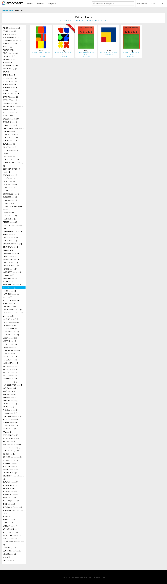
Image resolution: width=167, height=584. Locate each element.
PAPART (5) (8, 407)
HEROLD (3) (10, 269)
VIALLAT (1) (10, 538)
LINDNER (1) (10, 347)
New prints (52, 3)
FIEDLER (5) (10, 222)
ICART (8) (8, 275)
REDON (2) (9, 441)
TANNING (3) (11, 491)
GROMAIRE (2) (11, 253)
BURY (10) (8, 116)
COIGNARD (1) (10, 150)
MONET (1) (9, 397)
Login (153, 3)
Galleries (40, 3)
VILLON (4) (9, 548)
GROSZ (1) (9, 256)
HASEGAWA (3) (11, 266)
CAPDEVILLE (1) (10, 125)
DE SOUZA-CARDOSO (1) (11, 170)
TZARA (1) (9, 520)
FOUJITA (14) (12, 226)
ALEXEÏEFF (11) (12, 40)
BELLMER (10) (10, 81)
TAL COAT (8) (10, 485)
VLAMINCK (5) (12, 551)
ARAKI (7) (10, 44)
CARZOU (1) (9, 131)
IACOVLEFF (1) (12, 272)
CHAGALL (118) (10, 135)
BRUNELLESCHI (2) (13, 106)
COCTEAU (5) (9, 147)
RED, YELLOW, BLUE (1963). (108, 52)
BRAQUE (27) (11, 97)
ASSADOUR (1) (8, 50)
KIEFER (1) (9, 291)
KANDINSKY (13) (12, 285)
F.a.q (103, 577)
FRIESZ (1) (9, 234)
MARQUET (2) (10, 369)
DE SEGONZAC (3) (13, 164)
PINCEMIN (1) (12, 416)
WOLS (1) (6, 557)
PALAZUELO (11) (11, 404)
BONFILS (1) (9, 84)
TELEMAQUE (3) (11, 501)
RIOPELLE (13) (11, 448)
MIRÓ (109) (9, 391)
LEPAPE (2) (10, 344)
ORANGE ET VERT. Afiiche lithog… (86, 53)
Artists (30, 3)
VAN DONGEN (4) (11, 529)
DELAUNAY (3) (10, 184)
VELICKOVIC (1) (12, 535)
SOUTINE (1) (10, 466)
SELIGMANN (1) (10, 460)
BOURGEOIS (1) (11, 94)
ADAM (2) (11, 28)
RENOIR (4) (12, 444)
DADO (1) (6, 153)
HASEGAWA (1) (11, 263)
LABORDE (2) (9, 307)
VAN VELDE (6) (10, 532)
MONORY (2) (10, 401)
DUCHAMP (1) (10, 200)
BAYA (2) (6, 72)
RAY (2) (7, 432)
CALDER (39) (11, 119)
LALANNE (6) (13, 313)
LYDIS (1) (9, 354)
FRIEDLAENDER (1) (12, 231)
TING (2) (9, 504)
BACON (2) (9, 59)
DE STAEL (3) (10, 175)
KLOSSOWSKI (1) (11, 300)
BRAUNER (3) (10, 103)
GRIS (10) (8, 250)
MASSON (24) (10, 379)
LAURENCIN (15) (11, 322)
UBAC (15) (8, 523)
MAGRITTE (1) (10, 357)
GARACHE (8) (10, 238)
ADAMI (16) (9, 31)
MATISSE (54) (10, 382)
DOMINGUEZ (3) (11, 194)
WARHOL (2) (9, 554)
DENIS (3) (9, 188)
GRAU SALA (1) (10, 247)
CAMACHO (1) (10, 122)
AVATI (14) (9, 56)
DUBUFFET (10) (10, 197)
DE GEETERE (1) (11, 160)
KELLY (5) (9, 288)
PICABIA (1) (10, 410)
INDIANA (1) (10, 278)
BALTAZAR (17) (10, 66)
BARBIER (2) (10, 69)
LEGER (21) (10, 338)
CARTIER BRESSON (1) (13, 128)
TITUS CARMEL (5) (12, 507)
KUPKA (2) (9, 303)
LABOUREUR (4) (12, 310)
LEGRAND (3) (9, 341)
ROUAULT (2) (11, 451)
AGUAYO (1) (10, 34)
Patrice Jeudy (7, 11)
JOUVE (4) (8, 281)
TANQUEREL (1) (11, 495)
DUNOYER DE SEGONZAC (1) (12, 207)
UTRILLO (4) (10, 526)
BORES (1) (10, 91)
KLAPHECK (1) (11, 294)
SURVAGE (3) (10, 482)
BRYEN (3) (9, 109)
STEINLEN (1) (13, 477)
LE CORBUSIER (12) (10, 328)
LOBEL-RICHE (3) (11, 350)
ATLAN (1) (10, 53)
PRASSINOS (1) (10, 426)
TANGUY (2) (9, 488)
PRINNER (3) (9, 429)
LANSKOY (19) (10, 319)
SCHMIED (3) (12, 457)
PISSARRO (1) (10, 419)
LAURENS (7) (9, 325)
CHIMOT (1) (10, 141)
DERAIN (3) (9, 191)
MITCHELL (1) (9, 394)
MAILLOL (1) (10, 360)
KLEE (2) (7, 297)
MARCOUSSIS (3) (11, 366)
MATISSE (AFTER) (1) (12, 385)
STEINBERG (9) (10, 473)
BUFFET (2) (10, 113)
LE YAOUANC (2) (11, 335)
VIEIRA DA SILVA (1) (13, 543)
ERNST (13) (8, 213)
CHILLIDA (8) (10, 138)
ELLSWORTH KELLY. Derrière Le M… (41, 53)
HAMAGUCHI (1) (11, 259)
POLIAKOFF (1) (10, 423)
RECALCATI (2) (11, 438)
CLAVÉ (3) (9, 144)
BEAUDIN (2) (10, 78)
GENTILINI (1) (10, 241)
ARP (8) (7, 47)
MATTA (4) (9, 388)
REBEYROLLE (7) (10, 435)
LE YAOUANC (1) (11, 332)
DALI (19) (9, 156)
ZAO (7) (8, 560)
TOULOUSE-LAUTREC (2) (13, 511)
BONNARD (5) (10, 87)
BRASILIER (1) (10, 100)
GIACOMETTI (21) (12, 244)
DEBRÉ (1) (9, 178)
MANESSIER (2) (10, 363)
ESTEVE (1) (10, 216)
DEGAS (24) (9, 181)
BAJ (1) (7, 62)
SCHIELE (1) (9, 454)
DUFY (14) (8, 203)
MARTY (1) (10, 375)
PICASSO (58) (10, 413)
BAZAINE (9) (9, 75)
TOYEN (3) (7, 516)
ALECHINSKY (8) (11, 37)
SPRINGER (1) (11, 470)
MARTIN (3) (10, 372)
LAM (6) (8, 316)
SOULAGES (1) (10, 463)
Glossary (98, 577)
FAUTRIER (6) (9, 219)
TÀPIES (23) (9, 498)
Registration (142, 3)
